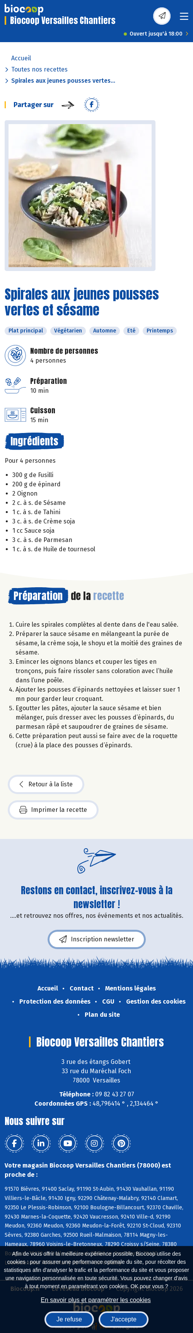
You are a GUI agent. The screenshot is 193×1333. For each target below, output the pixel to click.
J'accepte (124, 1319)
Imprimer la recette (53, 810)
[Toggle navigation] (184, 19)
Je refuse (69, 1319)
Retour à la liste (46, 784)
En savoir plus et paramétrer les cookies (96, 1300)
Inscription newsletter (96, 939)
